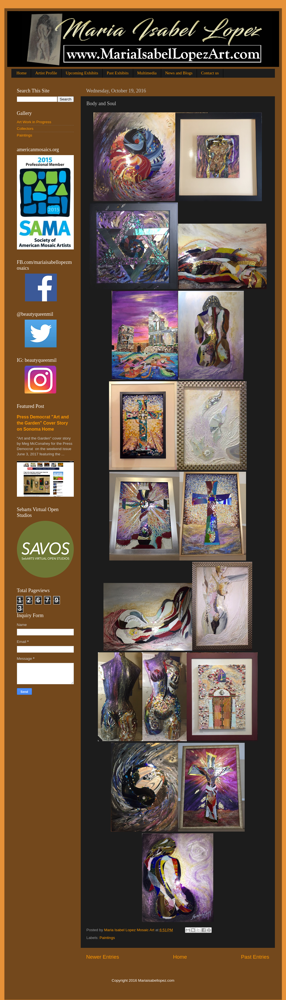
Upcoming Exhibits (82, 73)
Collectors (25, 129)
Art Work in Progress (34, 122)
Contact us (210, 73)
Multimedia (147, 73)
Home (21, 73)
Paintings (107, 938)
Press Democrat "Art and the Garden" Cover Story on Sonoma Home (43, 423)
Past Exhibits (118, 73)
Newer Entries (102, 957)
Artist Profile (46, 73)
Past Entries (255, 957)
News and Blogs (179, 73)
